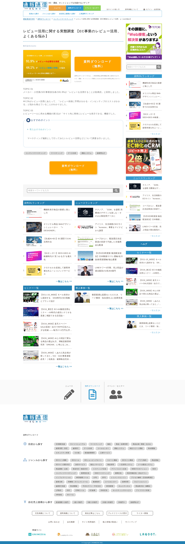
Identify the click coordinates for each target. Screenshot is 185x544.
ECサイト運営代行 (63, 464)
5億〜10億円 (92, 502)
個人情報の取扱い (110, 522)
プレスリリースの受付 (117, 513)
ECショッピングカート (93, 460)
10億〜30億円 (108, 502)
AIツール (70, 495)
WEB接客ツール (82, 477)
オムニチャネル (124, 486)
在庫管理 (125, 482)
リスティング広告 (99, 469)
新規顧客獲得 (90, 453)
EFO (104, 477)
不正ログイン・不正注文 (92, 486)
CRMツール (80, 490)
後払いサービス (96, 464)
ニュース (57, 8)
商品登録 (155, 460)
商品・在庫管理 (122, 444)
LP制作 (58, 490)
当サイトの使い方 (113, 9)
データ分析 (72, 153)
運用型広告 (85, 473)
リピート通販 (112, 460)
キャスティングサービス (122, 490)
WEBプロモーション (139, 469)
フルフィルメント (140, 482)
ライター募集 (142, 513)
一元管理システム (125, 464)
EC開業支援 (60, 444)
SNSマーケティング (102, 473)
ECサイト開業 (61, 460)
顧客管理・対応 (62, 448)
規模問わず (101, 153)
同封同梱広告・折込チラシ (137, 473)
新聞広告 (118, 473)
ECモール (75, 460)
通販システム (86, 153)
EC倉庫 (92, 490)
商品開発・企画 (62, 469)
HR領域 (59, 495)
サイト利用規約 (88, 522)
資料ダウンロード (74, 8)
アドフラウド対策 (142, 490)
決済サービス (80, 464)
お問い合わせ (54, 522)
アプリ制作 (142, 460)
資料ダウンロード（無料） (98, 64)
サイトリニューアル (77, 444)
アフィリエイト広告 (119, 469)
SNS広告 (104, 490)
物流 (109, 444)
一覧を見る (155, 134)
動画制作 (96, 482)
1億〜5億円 (78, 502)
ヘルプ (144, 244)
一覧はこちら (62, 281)
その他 (77, 453)
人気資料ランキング (86, 14)
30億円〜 (121, 502)
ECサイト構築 (127, 460)
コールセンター (103, 448)
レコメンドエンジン (118, 477)
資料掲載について (131, 9)
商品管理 (110, 464)
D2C (68, 490)
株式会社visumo (29, 46)
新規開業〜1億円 (62, 502)
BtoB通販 (151, 448)
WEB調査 (109, 486)
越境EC (75, 448)
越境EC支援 (60, 486)
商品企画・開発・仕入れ (142, 444)
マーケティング (57, 153)
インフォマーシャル (63, 477)
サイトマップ (131, 522)
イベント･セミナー (92, 8)
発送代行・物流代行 (80, 469)
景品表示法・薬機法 (143, 486)
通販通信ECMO (29, 19)
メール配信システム (145, 464)
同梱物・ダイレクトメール (78, 482)
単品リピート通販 (136, 448)
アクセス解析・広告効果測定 (142, 477)
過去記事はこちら (92, 513)
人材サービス (105, 453)
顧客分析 (59, 482)
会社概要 (71, 522)
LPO (95, 477)
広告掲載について (42, 513)
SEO (154, 469)
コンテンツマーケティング (63, 19)
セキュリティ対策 (62, 453)
